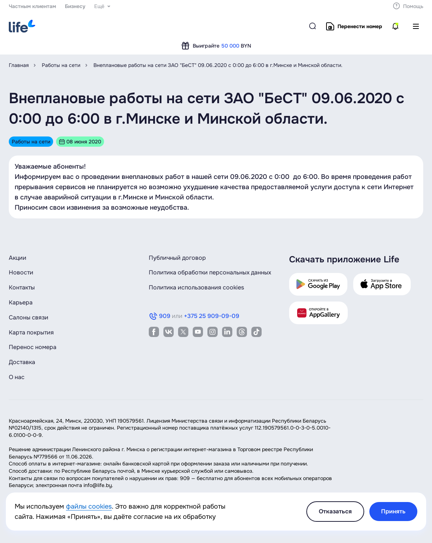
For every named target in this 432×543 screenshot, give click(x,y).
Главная (19, 65)
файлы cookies (89, 506)
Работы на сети (61, 65)
